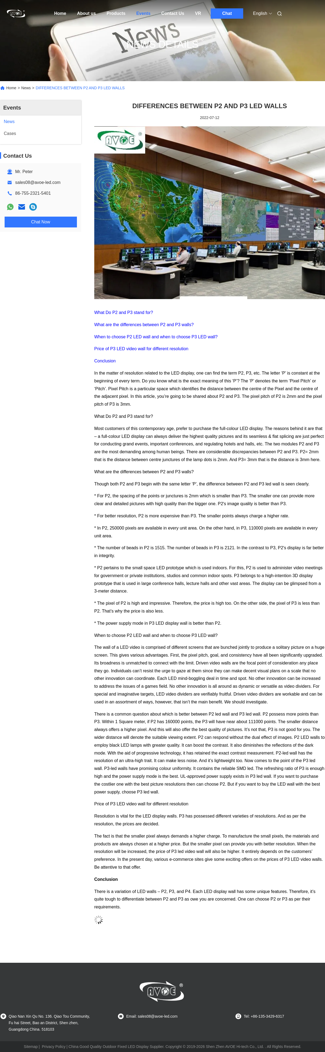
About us (86, 13)
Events (143, 13)
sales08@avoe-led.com (37, 182)
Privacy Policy (54, 1046)
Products (116, 13)
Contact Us (172, 13)
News (26, 88)
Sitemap (31, 1046)
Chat (227, 13)
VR (198, 13)
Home (60, 13)
